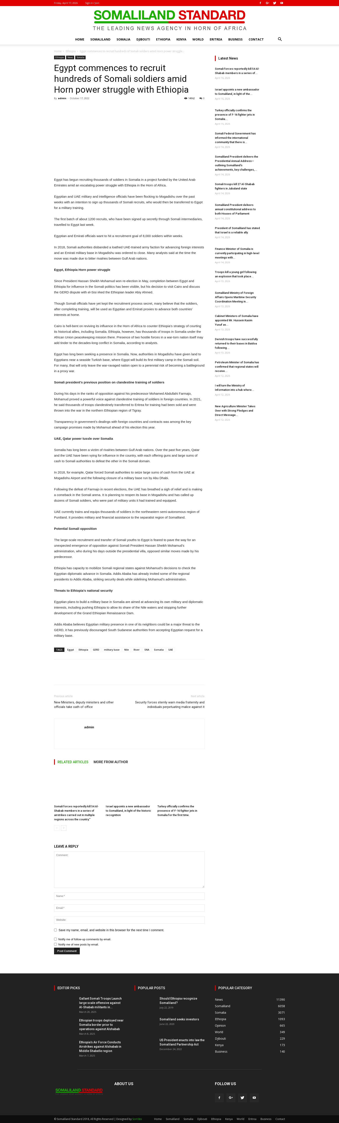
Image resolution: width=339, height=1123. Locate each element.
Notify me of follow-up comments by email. (84, 939)
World (198, 39)
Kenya (181, 39)
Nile (126, 649)
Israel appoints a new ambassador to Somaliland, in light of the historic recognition (128, 811)
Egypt (70, 649)
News (70, 57)
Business (235, 39)
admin (62, 98)
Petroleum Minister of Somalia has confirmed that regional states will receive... (237, 367)
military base (112, 649)
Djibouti (143, 39)
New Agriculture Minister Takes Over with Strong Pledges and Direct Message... (235, 411)
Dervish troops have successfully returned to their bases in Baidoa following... (236, 343)
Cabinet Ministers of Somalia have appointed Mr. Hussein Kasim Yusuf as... (236, 320)
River (137, 649)
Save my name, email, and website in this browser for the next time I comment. (111, 930)
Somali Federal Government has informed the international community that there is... (235, 138)
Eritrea (216, 39)
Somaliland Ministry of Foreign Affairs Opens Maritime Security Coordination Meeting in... (235, 297)
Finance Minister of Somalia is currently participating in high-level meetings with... (237, 253)
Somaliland (100, 39)
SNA (146, 649)
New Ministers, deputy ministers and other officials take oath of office (84, 704)
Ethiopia (163, 39)
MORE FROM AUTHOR (111, 762)
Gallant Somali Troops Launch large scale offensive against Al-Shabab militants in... (100, 1003)
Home (79, 39)
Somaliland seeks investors (179, 1019)
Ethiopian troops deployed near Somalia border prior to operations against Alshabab (101, 1025)
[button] (280, 40)
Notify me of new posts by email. (78, 944)
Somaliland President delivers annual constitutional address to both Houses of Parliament (235, 209)
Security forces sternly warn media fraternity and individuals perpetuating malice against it (170, 704)
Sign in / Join (92, 3)
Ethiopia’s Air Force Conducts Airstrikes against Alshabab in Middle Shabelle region (100, 1047)
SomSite (137, 1119)
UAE (170, 649)
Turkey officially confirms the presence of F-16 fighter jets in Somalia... (235, 115)
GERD (96, 649)
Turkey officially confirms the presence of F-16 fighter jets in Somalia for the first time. (177, 811)
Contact (256, 39)
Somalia (123, 39)
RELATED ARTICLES (73, 762)
